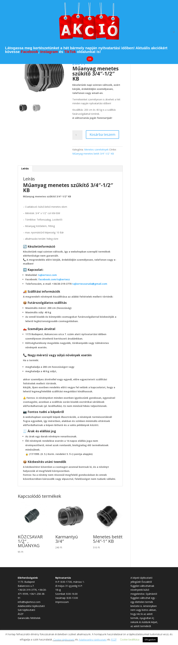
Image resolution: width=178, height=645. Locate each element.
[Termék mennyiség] (77, 135)
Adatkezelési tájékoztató (31, 606)
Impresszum (62, 602)
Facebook (29, 52)
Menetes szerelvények (96, 149)
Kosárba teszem (102, 134)
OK (89, 59)
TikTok (70, 52)
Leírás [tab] (25, 168)
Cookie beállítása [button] (129, 639)
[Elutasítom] (173, 32)
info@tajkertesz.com (29, 602)
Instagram (49, 52)
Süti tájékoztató (26, 609)
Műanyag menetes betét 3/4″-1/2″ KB (93, 153)
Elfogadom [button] (150, 639)
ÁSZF (20, 614)
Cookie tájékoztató (64, 639)
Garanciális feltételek (29, 618)
